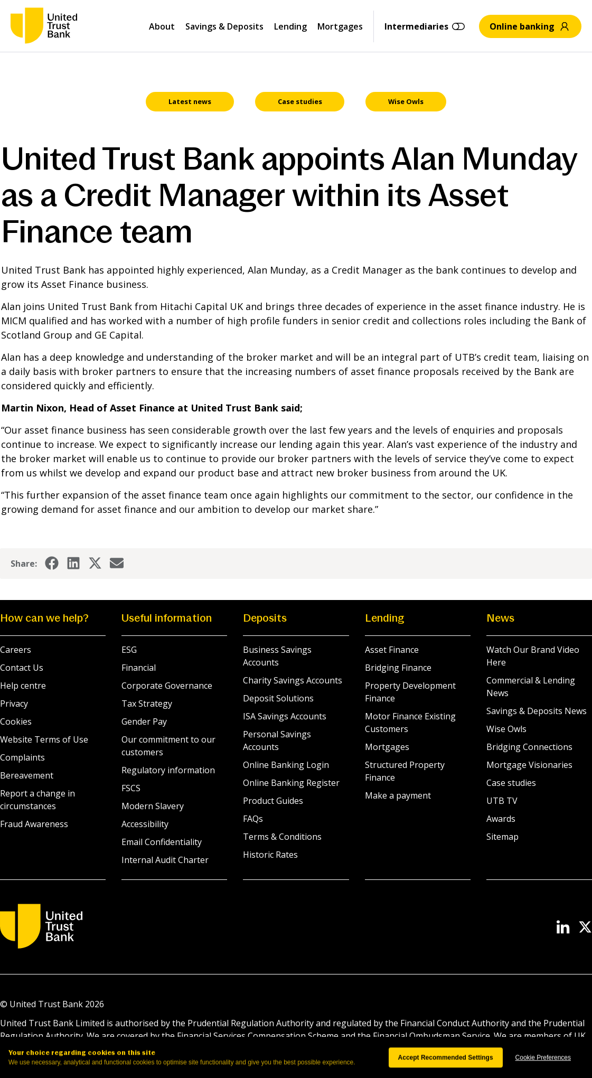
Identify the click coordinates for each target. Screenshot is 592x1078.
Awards (500, 818)
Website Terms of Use (44, 739)
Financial (138, 667)
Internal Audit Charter (165, 860)
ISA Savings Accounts (284, 716)
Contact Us (21, 667)
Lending (290, 26)
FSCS (130, 788)
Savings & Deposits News (536, 711)
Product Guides (273, 801)
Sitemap (502, 836)
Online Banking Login (286, 765)
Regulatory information (168, 770)
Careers (15, 649)
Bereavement (26, 775)
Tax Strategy (146, 703)
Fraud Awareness (34, 824)
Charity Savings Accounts (292, 680)
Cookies (16, 721)
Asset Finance (392, 649)
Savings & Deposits (224, 26)
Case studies (511, 783)
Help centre (23, 685)
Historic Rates (270, 854)
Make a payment (398, 795)
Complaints (22, 757)
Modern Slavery (152, 806)
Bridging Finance (398, 667)
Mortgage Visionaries (529, 765)
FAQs (253, 818)
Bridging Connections (529, 747)
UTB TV (502, 801)
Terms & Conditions (282, 836)
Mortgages (340, 26)
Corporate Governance (166, 685)
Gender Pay (144, 721)
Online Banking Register (291, 783)
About (162, 26)
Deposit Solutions (278, 698)
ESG (129, 649)
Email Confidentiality (161, 842)
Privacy (14, 703)
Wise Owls (506, 729)
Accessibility (144, 824)
